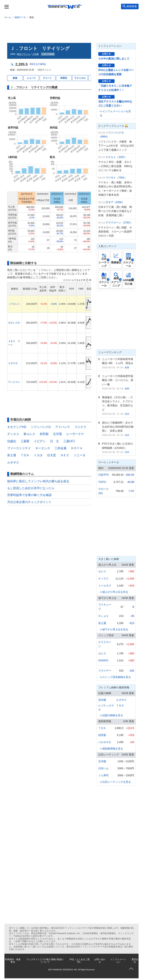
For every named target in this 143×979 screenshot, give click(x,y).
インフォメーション (118, 960)
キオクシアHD (16, 427)
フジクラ (80, 427)
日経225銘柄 (48, 54)
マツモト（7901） (116, 177)
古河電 (57, 434)
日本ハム (103, 768)
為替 (127, 367)
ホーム (7, 17)
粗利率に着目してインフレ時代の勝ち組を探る (38, 481)
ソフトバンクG (41, 427)
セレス (102, 571)
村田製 (44, 434)
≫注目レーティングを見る (115, 781)
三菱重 (25, 441)
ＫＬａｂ (103, 615)
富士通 (11, 455)
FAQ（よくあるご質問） (80, 960)
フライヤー (104, 670)
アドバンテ (62, 427)
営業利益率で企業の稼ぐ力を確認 (29, 495)
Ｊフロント (14, 303)
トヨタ (38, 455)
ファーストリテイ (19, 448)
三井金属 (60, 448)
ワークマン (14, 382)
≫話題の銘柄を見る (111, 715)
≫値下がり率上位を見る (114, 629)
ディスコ (13, 434)
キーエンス (42, 448)
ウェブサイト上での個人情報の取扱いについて (45, 960)
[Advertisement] (71, 30)
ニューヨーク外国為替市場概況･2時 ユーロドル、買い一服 (117, 380)
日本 (127, 414)
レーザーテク (75, 434)
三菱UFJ (69, 441)
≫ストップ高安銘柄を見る (115, 677)
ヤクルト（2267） (116, 157)
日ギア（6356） (115, 202)
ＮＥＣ (64, 455)
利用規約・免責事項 (13, 960)
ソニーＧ (80, 455)
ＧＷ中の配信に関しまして (113, 58)
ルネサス (13, 462)
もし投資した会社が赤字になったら (31, 488)
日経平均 (103, 474)
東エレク (29, 434)
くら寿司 (103, 775)
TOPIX (102, 481)
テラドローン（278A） (119, 222)
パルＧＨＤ (104, 742)
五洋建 (102, 761)
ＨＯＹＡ (77, 448)
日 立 (54, 441)
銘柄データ (20, 17)
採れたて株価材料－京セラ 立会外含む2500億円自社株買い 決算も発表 (119, 426)
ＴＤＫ (25, 455)
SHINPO (103, 660)
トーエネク (104, 585)
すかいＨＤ (14, 322)
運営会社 (135, 960)
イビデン (40, 441)
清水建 (102, 699)
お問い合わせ (99, 960)
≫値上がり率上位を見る (114, 591)
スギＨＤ (13, 363)
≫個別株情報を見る (111, 748)
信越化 (11, 441)
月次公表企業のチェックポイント (29, 502)
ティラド (103, 578)
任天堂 (51, 455)
